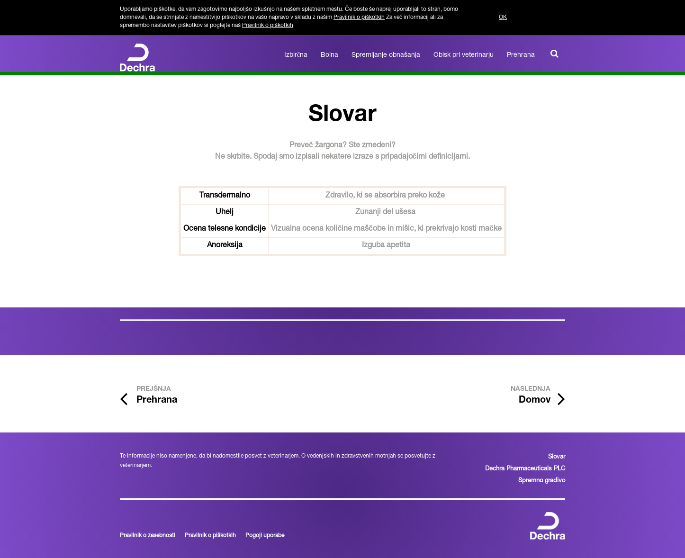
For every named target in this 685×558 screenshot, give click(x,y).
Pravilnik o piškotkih (359, 17)
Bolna (329, 55)
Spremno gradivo (541, 481)
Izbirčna (295, 55)
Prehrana (521, 55)
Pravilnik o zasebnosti (147, 536)
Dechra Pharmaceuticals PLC (525, 469)
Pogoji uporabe (264, 536)
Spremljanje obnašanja (386, 55)
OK (503, 17)
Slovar (556, 457)
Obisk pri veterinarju (463, 55)
